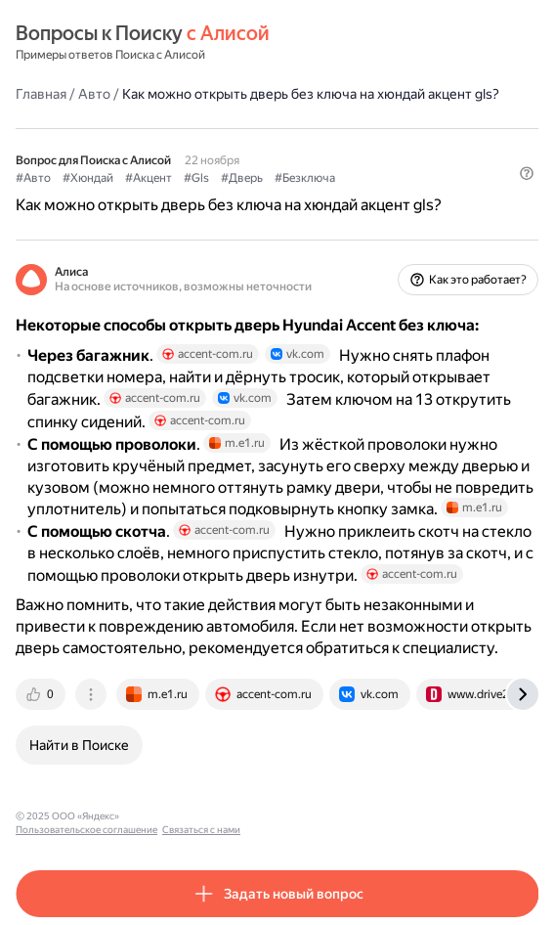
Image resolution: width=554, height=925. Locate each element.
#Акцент (148, 178)
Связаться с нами (314, 816)
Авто (94, 94)
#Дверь (242, 178)
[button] (526, 173)
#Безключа (305, 178)
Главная (41, 94)
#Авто (33, 178)
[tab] (42, 694)
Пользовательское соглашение (199, 816)
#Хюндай (88, 178)
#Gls (196, 178)
